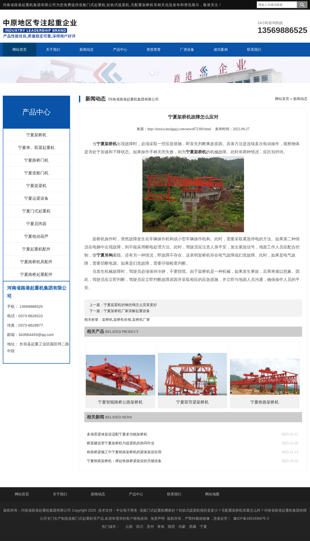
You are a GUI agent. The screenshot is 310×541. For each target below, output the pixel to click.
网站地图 (212, 494)
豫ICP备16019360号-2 (251, 518)
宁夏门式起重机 (36, 211)
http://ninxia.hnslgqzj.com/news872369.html (179, 129)
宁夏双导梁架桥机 (192, 402)
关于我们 (60, 494)
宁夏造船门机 (36, 173)
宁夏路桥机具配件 (36, 262)
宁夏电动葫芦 (36, 236)
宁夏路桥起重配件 (36, 274)
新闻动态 (300, 99)
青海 (160, 527)
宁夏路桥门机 (36, 160)
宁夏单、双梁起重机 (36, 147)
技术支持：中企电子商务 (117, 510)
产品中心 (136, 494)
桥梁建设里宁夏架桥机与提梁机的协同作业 (120, 443)
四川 (139, 527)
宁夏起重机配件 (36, 249)
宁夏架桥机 (36, 135)
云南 (129, 527)
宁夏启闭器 (36, 224)
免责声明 (158, 518)
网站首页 (282, 99)
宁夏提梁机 (36, 185)
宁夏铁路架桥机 (264, 402)
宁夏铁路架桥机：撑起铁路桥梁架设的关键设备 (124, 461)
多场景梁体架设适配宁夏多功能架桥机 (117, 434)
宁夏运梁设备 (36, 198)
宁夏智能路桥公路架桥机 (120, 402)
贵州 (150, 527)
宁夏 (203, 527)
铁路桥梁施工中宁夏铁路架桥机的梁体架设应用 (124, 452)
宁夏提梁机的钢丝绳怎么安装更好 (130, 305)
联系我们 (174, 494)
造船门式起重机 (92, 5)
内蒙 (182, 527)
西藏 (192, 527)
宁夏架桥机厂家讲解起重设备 (127, 311)
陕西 (171, 527)
